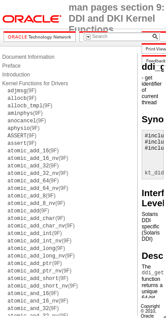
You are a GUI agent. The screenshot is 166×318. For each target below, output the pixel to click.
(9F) (22, 90)
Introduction (16, 75)
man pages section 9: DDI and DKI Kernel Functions (117, 18)
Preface (11, 66)
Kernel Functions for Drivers (35, 83)
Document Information (28, 57)
